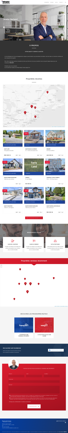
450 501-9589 (7, 22)
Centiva (65, 431)
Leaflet (52, 126)
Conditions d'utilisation (26, 401)
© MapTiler (55, 126)
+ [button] (4, 85)
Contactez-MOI (34, 406)
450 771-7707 (7, 24)
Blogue (51, 2)
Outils (56, 2)
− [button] (4, 87)
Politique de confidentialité (15, 401)
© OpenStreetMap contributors (61, 126)
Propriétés (46, 2)
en (65, 2)
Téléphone (11, 379)
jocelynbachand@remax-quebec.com (11, 25)
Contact (61, 2)
